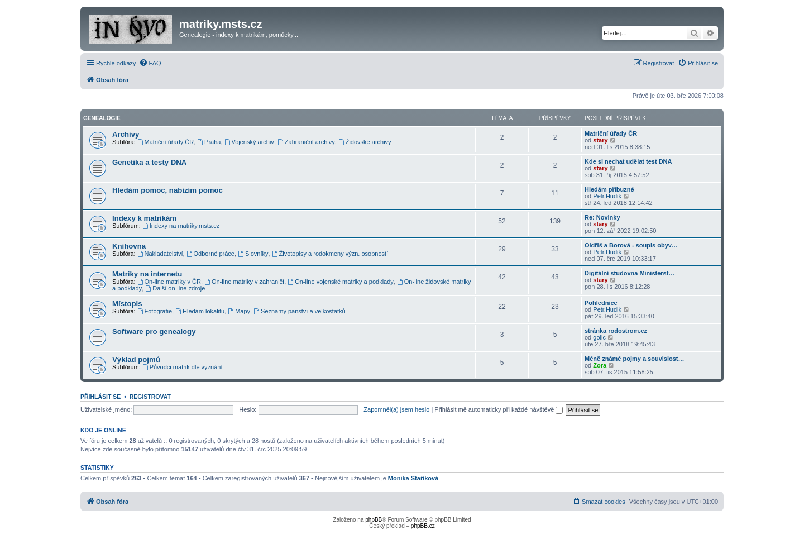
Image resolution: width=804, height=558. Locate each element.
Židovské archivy (364, 142)
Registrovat (150, 396)
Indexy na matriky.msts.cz (181, 225)
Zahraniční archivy (306, 142)
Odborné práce (210, 253)
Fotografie (154, 311)
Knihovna (129, 246)
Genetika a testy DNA (149, 162)
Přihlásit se (100, 396)
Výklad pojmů (136, 359)
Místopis (127, 303)
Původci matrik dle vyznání (182, 367)
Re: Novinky (602, 217)
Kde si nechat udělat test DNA (628, 161)
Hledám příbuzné (609, 189)
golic (599, 337)
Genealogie (102, 118)
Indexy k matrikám (144, 218)
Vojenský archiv (249, 142)
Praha (209, 142)
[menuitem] (150, 63)
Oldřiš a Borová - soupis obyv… (631, 245)
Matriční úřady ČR (165, 142)
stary (600, 140)
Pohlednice (601, 302)
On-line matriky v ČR (169, 281)
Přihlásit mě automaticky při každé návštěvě (498, 409)
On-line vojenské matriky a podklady (341, 281)
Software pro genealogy (154, 331)
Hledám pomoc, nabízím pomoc (167, 190)
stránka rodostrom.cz (616, 330)
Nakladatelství (160, 253)
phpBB (373, 520)
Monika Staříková (413, 478)
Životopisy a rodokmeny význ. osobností (330, 253)
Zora (599, 365)
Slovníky (253, 253)
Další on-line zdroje (175, 288)
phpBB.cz (423, 526)
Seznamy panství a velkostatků (299, 311)
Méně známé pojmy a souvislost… (635, 358)
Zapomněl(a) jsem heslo (396, 409)
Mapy (239, 311)
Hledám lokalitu (199, 311)
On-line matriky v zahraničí (244, 281)
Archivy (125, 134)
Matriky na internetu (147, 274)
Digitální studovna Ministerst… (629, 273)
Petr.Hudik (607, 196)
